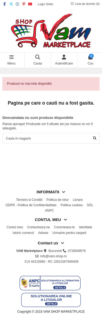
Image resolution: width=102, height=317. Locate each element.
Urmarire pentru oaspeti (69, 233)
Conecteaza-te (64, 227)
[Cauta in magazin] (95, 138)
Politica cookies (72, 205)
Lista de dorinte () (85, 3)
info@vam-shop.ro (53, 256)
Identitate (85, 227)
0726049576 (77, 251)
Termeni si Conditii (29, 200)
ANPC (49, 210)
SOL (90, 205)
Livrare (78, 200)
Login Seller (45, 4)
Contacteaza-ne (38, 227)
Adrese (43, 233)
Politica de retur (57, 200)
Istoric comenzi (23, 233)
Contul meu (15, 227)
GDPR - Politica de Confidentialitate (31, 205)
